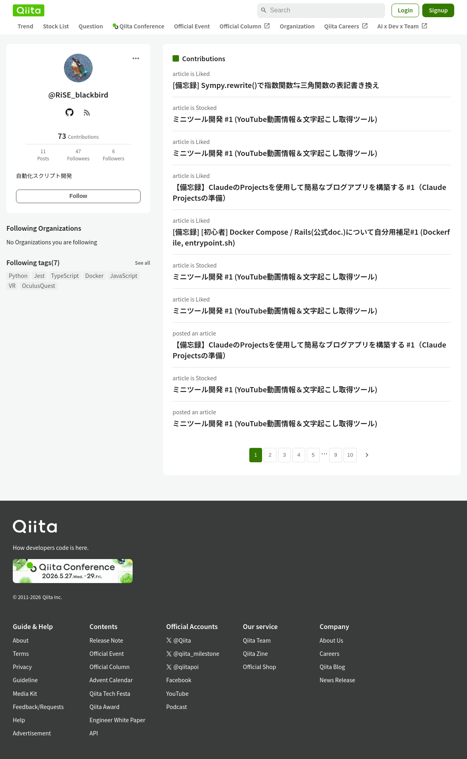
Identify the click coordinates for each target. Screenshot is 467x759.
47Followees (78, 155)
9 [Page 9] (335, 455)
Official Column (245, 26)
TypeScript (65, 276)
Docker (94, 276)
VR (12, 286)
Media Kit (25, 693)
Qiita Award (104, 707)
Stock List (56, 26)
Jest (39, 276)
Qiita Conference (139, 26)
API (93, 733)
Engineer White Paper (117, 720)
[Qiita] (28, 10)
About (20, 640)
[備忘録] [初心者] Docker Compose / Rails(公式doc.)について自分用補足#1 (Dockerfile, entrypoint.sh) (311, 237)
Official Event (192, 26)
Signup (438, 10)
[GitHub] (69, 112)
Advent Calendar (111, 680)
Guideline (25, 680)
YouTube (177, 693)
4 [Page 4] (298, 455)
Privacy (22, 667)
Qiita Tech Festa (109, 693)
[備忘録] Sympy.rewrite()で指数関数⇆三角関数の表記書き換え (276, 85)
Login (405, 10)
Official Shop (259, 667)
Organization (297, 26)
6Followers (113, 155)
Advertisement (32, 733)
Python (18, 276)
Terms (21, 653)
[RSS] (87, 112)
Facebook (178, 680)
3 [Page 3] (284, 455)
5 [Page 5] (313, 455)
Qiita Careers (346, 26)
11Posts (43, 155)
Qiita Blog (332, 667)
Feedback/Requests (38, 707)
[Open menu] (136, 58)
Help (19, 720)
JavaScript (123, 276)
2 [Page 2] (269, 455)
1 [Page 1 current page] (255, 455)
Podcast (176, 707)
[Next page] (367, 455)
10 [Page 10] (350, 455)
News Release (337, 680)
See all (142, 262)
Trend (25, 26)
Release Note (106, 640)
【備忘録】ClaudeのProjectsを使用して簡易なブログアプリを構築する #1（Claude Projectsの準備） (309, 192)
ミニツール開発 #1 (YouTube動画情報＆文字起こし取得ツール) (275, 119)
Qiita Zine (255, 653)
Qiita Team (257, 640)
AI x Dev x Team (403, 26)
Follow (78, 196)
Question (91, 26)
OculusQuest (38, 286)
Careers (329, 653)
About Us (331, 640)
